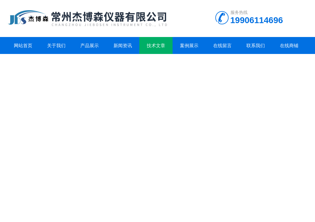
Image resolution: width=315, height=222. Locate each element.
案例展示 (189, 45)
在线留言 (222, 45)
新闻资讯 (123, 45)
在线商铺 (289, 45)
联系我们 (255, 45)
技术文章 (156, 45)
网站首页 (23, 45)
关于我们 (56, 45)
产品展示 (89, 45)
